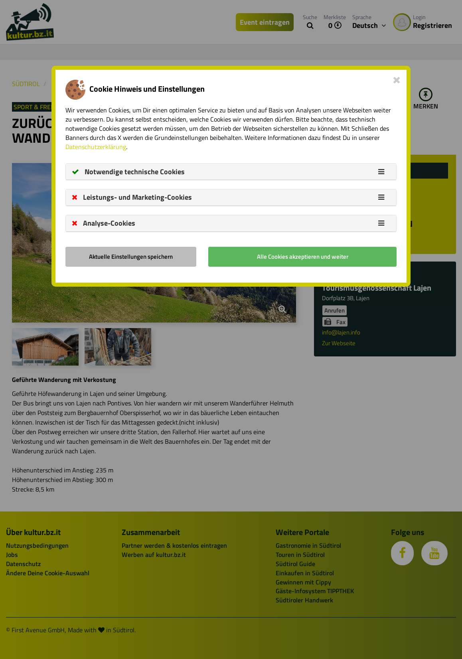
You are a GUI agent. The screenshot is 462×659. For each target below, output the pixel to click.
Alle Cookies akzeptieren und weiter (302, 256)
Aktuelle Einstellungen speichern (131, 256)
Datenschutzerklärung (95, 146)
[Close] (397, 80)
